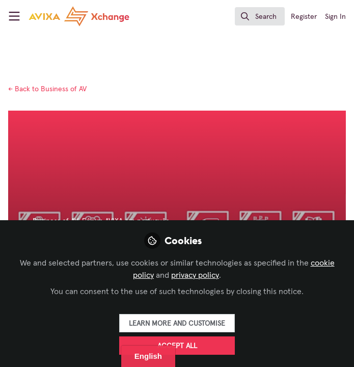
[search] (260, 16)
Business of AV (47, 89)
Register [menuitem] (304, 16)
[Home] (63, 16)
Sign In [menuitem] (335, 16)
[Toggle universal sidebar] (14, 16)
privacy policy (195, 275)
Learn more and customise (177, 323)
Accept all (177, 346)
